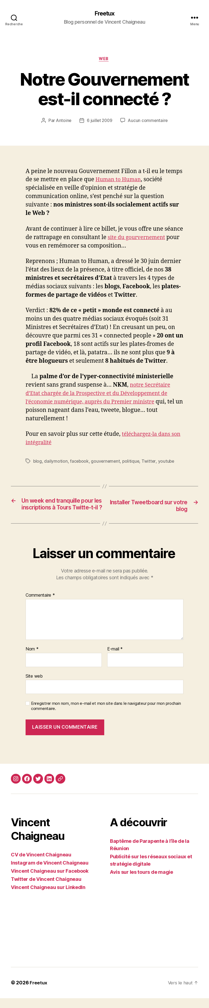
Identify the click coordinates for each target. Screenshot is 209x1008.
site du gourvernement (139, 238)
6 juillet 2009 (99, 122)
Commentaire (40, 605)
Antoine (63, 122)
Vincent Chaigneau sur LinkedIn (48, 897)
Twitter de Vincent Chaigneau (46, 889)
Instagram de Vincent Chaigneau (49, 873)
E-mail (115, 658)
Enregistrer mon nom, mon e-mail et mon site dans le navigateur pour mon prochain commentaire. (106, 716)
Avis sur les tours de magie (141, 882)
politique (132, 462)
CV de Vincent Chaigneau (41, 865)
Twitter (150, 462)
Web (105, 59)
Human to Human (120, 180)
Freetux (104, 13)
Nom (32, 658)
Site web (34, 685)
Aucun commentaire (148, 122)
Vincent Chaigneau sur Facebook (49, 881)
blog (37, 462)
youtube (168, 462)
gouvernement (106, 462)
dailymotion (56, 462)
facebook (80, 462)
